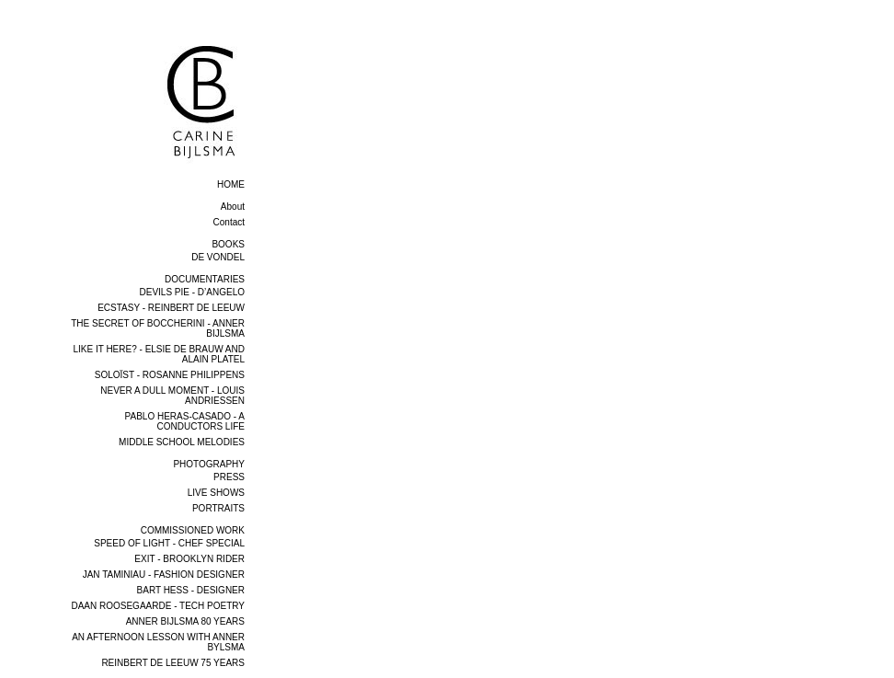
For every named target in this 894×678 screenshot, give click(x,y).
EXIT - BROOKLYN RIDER (189, 559)
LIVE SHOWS (216, 493)
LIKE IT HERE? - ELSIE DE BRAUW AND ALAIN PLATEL (159, 354)
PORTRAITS (218, 508)
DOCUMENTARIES (205, 279)
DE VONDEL (218, 257)
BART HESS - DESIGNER (191, 590)
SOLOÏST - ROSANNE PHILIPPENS (170, 375)
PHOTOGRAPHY (209, 464)
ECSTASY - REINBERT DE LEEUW (171, 308)
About (233, 206)
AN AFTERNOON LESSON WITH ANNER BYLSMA (158, 642)
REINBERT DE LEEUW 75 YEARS (173, 663)
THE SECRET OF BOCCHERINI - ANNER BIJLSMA (158, 328)
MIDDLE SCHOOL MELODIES (182, 442)
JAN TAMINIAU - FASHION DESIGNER (164, 574)
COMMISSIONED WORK (193, 530)
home (231, 184)
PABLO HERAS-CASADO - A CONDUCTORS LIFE (185, 421)
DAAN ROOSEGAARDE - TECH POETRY (158, 606)
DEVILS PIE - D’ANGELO (192, 292)
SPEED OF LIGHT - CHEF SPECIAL (169, 543)
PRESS (229, 477)
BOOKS (228, 244)
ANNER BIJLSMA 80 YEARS (185, 621)
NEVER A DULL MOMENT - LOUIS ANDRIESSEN (172, 395)
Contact (229, 222)
